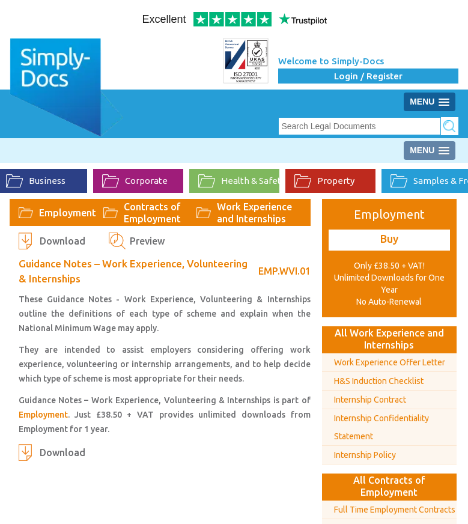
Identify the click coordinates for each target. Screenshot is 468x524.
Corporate (135, 181)
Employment (67, 212)
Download (62, 241)
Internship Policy (365, 455)
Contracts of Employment (152, 212)
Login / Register (368, 76)
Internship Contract (370, 399)
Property (324, 181)
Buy (389, 239)
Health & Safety (238, 181)
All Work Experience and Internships (389, 339)
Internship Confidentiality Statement (381, 427)
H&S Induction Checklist (379, 381)
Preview (147, 241)
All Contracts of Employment (389, 486)
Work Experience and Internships (254, 212)
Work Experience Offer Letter (389, 362)
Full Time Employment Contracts (394, 509)
